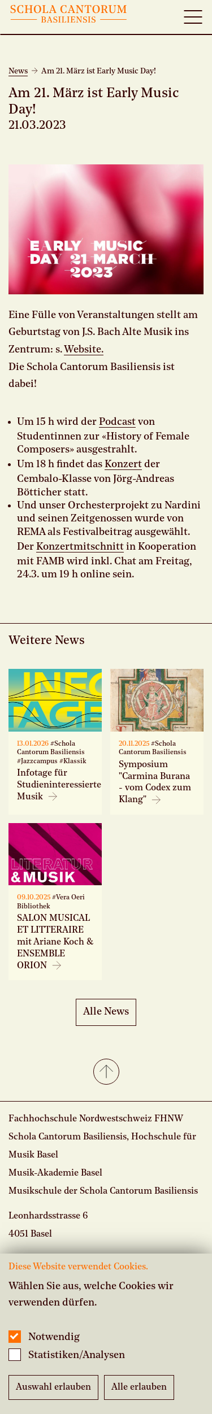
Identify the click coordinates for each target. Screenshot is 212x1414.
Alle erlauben (139, 1387)
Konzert (123, 464)
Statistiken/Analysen (76, 1355)
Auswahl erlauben (53, 1387)
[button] (106, 1073)
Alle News (106, 1012)
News (18, 71)
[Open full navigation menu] (193, 17)
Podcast (117, 422)
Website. (83, 350)
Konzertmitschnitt (80, 547)
